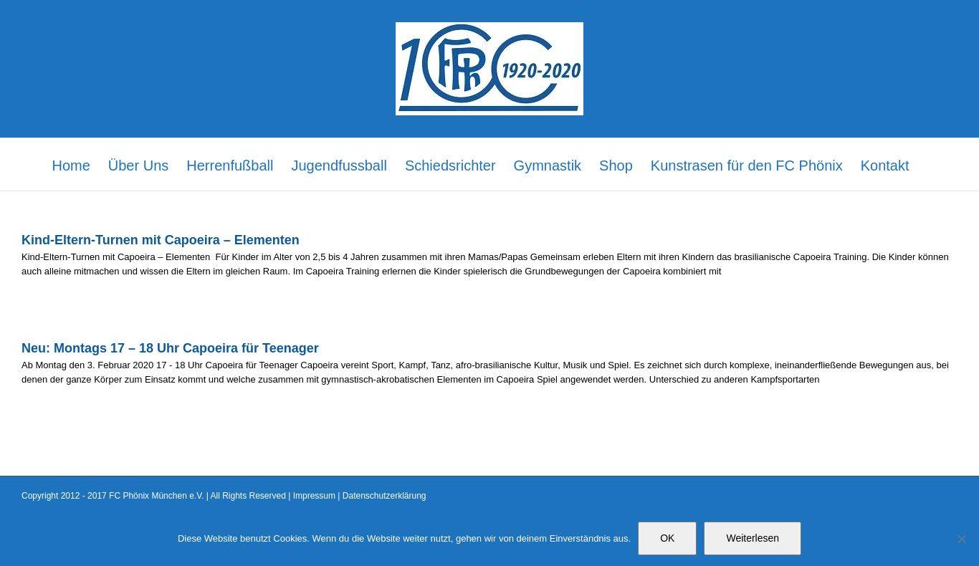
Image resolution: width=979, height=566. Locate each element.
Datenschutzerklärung (384, 496)
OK (667, 538)
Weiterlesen (752, 538)
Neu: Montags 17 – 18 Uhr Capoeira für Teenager (170, 348)
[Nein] (961, 539)
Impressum (314, 496)
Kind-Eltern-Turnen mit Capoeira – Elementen (162, 240)
